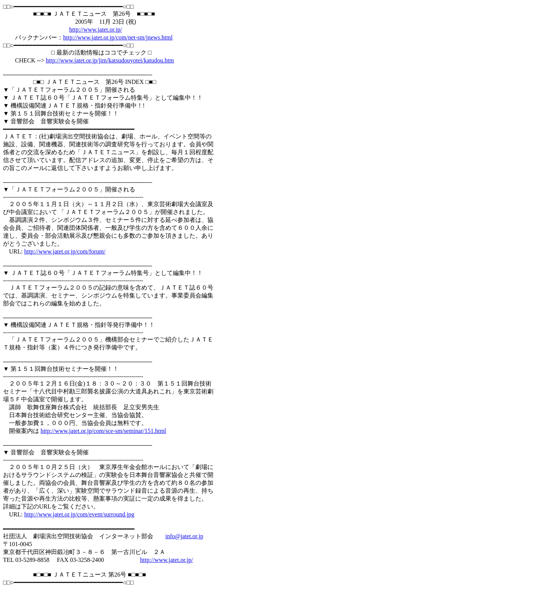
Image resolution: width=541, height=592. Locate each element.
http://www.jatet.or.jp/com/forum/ (64, 251)
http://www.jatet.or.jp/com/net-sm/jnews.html (117, 37)
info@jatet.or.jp (184, 536)
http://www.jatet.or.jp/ (95, 29)
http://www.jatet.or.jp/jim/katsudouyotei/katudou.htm (110, 60)
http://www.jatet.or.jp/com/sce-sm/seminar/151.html (103, 431)
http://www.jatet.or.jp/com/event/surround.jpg (79, 514)
